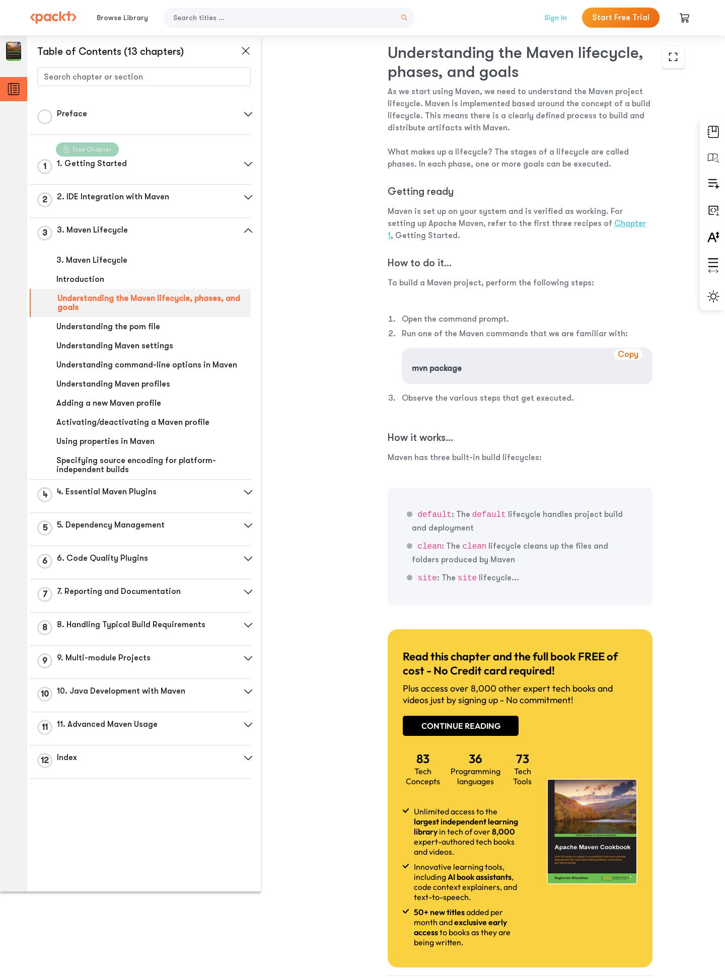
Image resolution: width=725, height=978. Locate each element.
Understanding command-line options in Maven (133, 369)
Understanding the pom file (108, 326)
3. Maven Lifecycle (91, 260)
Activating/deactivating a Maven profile (132, 431)
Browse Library (122, 18)
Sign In (555, 18)
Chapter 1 (448, 211)
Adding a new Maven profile (108, 412)
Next (615, 903)
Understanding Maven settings (114, 345)
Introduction (80, 279)
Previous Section (338, 902)
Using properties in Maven (105, 450)
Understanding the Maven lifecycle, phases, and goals (140, 303)
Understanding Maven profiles (113, 393)
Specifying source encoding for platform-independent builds (136, 474)
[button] (239, 114)
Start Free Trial (620, 17)
